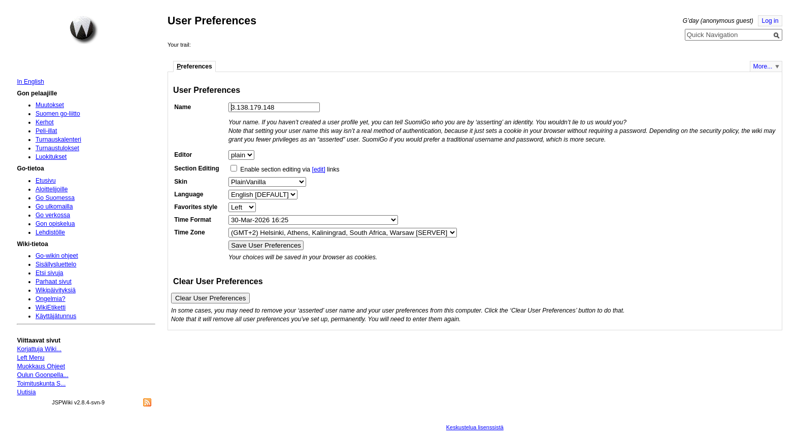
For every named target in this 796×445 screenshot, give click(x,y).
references (194, 66)
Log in (769, 20)
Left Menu (30, 357)
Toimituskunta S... (41, 383)
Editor (183, 154)
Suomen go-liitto (58, 113)
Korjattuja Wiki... (39, 349)
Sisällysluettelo (56, 264)
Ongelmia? (50, 298)
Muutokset (50, 105)
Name (182, 107)
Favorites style (195, 207)
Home (84, 30)
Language (188, 194)
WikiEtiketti (50, 307)
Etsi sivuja (49, 273)
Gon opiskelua (55, 223)
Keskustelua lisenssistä (475, 427)
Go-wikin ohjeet (57, 255)
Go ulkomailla (54, 206)
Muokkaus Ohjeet (41, 366)
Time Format (192, 219)
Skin (180, 181)
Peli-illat (46, 130)
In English (30, 81)
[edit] (318, 169)
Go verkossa (53, 215)
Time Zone (189, 232)
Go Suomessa (55, 197)
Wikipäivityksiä (56, 290)
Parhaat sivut (54, 281)
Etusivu (46, 180)
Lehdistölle (50, 232)
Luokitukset (51, 156)
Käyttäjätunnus (56, 316)
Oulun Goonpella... (42, 375)
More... (763, 66)
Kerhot (45, 122)
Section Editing (196, 168)
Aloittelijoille (52, 189)
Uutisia (26, 392)
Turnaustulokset (57, 148)
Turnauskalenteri (58, 139)
